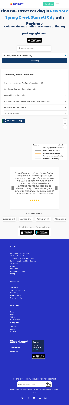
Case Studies (15, 320)
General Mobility (16, 295)
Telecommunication (17, 290)
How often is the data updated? (35, 107)
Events (12, 329)
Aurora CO (32, 218)
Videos (12, 317)
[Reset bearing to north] (65, 127)
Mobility (13, 266)
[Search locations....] (34, 49)
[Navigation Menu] (57, 4)
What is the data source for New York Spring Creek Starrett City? (35, 101)
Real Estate (14, 269)
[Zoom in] (65, 120)
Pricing (12, 274)
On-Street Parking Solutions (19, 253)
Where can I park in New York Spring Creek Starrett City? (35, 83)
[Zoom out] (65, 123)
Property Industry (16, 298)
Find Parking (34, 61)
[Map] (34, 140)
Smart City (14, 293)
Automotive (14, 264)
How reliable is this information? (35, 95)
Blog (12, 314)
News (12, 312)
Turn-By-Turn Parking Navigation (22, 258)
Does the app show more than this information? (35, 89)
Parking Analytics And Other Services (23, 261)
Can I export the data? (35, 114)
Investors (14, 351)
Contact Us (15, 347)
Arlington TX (49, 218)
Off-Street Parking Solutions (19, 256)
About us (13, 327)
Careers (13, 332)
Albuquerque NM (12, 218)
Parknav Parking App (17, 271)
